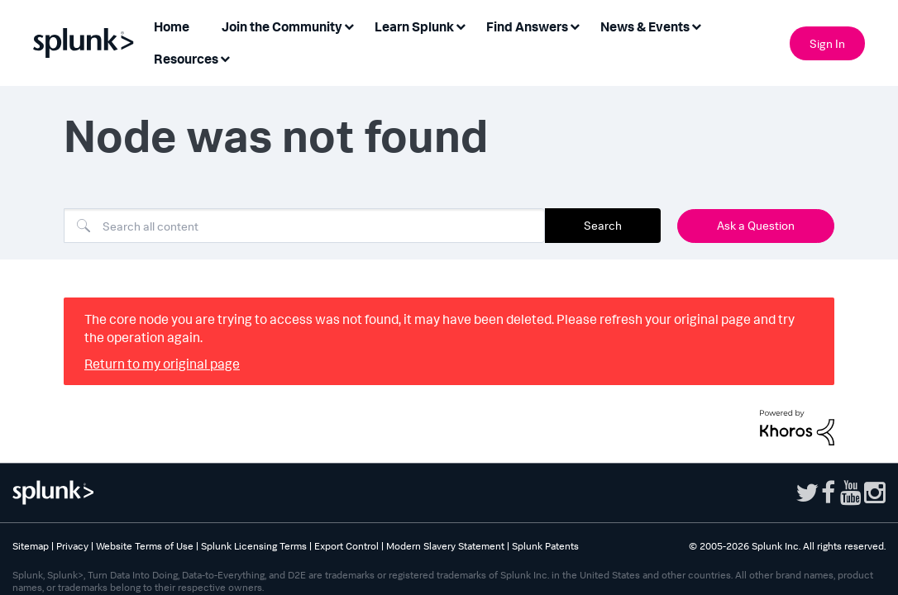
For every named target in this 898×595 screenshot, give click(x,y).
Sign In (827, 43)
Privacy (72, 546)
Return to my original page (162, 363)
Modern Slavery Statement (445, 546)
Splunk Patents (545, 546)
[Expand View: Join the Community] (349, 25)
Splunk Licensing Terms (254, 546)
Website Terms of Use (144, 546)
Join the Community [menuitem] (282, 26)
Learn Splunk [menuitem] (414, 26)
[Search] (304, 225)
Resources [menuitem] (186, 58)
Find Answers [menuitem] (527, 26)
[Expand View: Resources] (225, 57)
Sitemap (30, 546)
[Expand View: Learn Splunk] (460, 25)
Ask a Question (756, 225)
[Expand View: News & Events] (696, 25)
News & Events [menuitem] (645, 26)
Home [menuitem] (171, 26)
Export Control (346, 546)
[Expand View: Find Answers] (574, 25)
